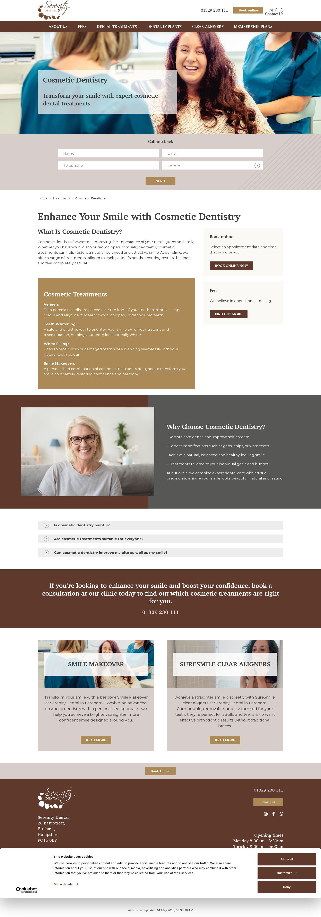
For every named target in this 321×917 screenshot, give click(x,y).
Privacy (101, 850)
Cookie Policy (172, 850)
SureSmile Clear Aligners (225, 664)
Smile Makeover (96, 664)
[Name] (108, 153)
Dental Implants (164, 30)
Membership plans (253, 30)
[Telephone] (108, 165)
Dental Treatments (117, 30)
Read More (96, 740)
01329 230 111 (160, 612)
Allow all (287, 878)
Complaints (118, 850)
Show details (63, 903)
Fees (82, 30)
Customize (287, 892)
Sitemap (191, 850)
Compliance (138, 850)
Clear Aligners (208, 30)
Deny (287, 906)
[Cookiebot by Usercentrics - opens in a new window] (26, 909)
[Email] (212, 153)
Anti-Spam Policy (80, 850)
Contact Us (274, 17)
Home (42, 198)
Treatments (61, 198)
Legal (154, 850)
